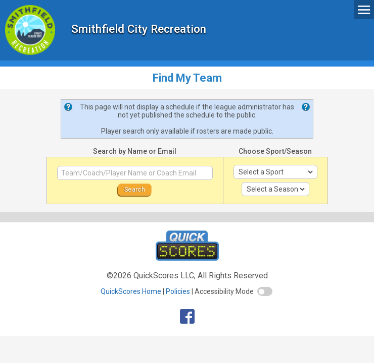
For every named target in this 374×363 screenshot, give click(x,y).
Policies (178, 291)
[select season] (275, 189)
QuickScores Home (131, 291)
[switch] (264, 291)
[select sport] (275, 171)
